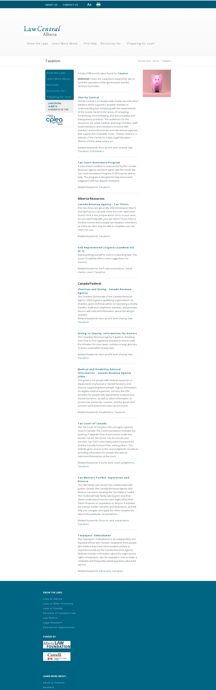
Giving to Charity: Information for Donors (107, 333)
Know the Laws (37, 43)
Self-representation (111, 268)
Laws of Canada (53, 608)
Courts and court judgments (116, 462)
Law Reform (50, 618)
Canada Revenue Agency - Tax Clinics (103, 204)
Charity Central (88, 97)
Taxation (83, 151)
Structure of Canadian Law (59, 613)
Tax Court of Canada (92, 423)
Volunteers (97, 151)
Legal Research (52, 622)
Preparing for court (140, 43)
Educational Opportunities (59, 627)
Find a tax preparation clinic (103, 215)
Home (156, 60)
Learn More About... (66, 43)
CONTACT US (70, 4)
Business (48, 687)
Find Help (90, 43)
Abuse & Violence (54, 682)
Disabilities (106, 412)
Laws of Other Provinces (58, 603)
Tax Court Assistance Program (99, 162)
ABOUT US (51, 4)
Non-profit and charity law (115, 147)
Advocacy (105, 571)
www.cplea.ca (104, 141)
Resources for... (112, 43)
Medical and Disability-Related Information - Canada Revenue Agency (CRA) (104, 373)
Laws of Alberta (52, 599)
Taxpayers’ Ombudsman (94, 535)
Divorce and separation (114, 520)
